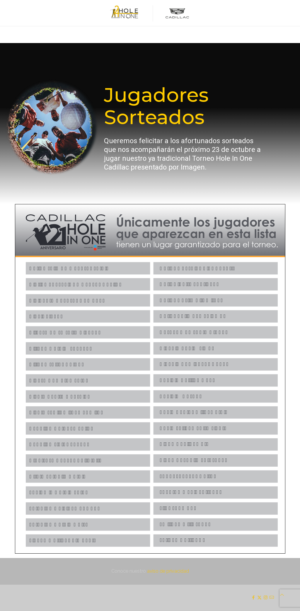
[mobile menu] (5, 35)
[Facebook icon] (253, 597)
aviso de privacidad (168, 571)
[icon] (272, 597)
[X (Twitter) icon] (259, 597)
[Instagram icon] (265, 597)
